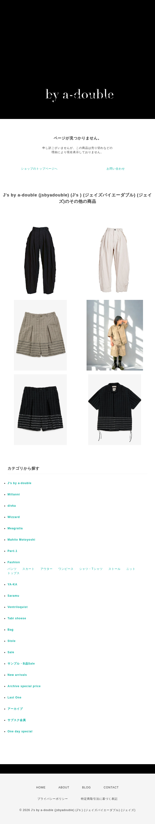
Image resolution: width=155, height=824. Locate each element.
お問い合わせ (116, 168)
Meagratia (15, 528)
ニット (130, 569)
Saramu (13, 595)
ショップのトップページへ (39, 168)
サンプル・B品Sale (21, 663)
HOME (41, 787)
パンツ (12, 569)
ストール (114, 569)
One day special (20, 731)
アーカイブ (15, 708)
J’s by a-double (20, 483)
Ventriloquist (18, 607)
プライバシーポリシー (52, 798)
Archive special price (24, 686)
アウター (46, 569)
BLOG (86, 787)
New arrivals (17, 675)
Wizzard (14, 517)
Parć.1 (12, 551)
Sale (11, 652)
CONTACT (111, 787)
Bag (11, 629)
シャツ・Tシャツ (91, 569)
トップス (14, 573)
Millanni (14, 494)
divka (12, 505)
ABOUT (63, 787)
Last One (14, 697)
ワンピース (66, 569)
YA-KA (12, 584)
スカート (28, 569)
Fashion (14, 562)
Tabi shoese (17, 618)
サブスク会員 (17, 720)
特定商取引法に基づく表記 (99, 798)
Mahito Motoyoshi (21, 539)
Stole (12, 641)
